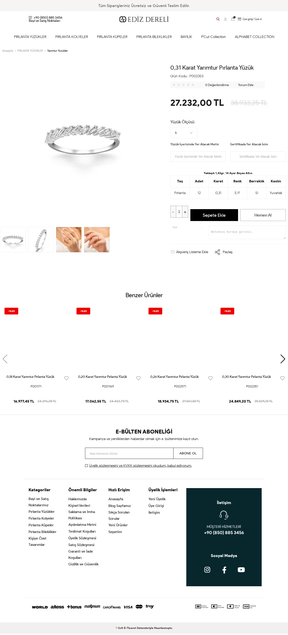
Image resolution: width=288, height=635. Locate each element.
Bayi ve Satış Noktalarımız (39, 504)
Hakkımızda (77, 501)
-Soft (119, 629)
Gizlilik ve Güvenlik (83, 566)
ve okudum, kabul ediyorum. (140, 467)
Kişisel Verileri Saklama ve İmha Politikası (81, 513)
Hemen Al (263, 215)
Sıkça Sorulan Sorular (119, 517)
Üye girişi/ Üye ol (249, 19)
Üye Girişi (156, 508)
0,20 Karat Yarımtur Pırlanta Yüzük (102, 378)
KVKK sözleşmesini (138, 467)
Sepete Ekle (214, 215)
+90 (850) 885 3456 (45, 17)
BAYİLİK (186, 37)
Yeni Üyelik (157, 501)
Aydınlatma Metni (82, 526)
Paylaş (227, 253)
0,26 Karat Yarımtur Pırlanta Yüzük (174, 378)
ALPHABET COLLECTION (254, 37)
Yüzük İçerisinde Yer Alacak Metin (194, 144)
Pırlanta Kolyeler (41, 520)
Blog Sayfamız (119, 508)
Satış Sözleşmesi (81, 547)
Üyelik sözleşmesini (104, 467)
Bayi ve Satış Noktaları (44, 20)
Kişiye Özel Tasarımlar (37, 543)
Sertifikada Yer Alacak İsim (249, 144)
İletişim (154, 514)
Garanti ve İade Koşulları (80, 556)
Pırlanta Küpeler (41, 527)
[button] (283, 360)
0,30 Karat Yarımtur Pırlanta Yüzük (246, 378)
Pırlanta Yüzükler (42, 513)
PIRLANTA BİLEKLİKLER (154, 37)
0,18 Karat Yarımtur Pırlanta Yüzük (30, 378)
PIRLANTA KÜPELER (112, 37)
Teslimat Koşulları (82, 533)
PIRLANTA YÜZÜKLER (30, 37)
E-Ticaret (130, 629)
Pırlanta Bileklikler (42, 534)
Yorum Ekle (246, 85)
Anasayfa (115, 501)
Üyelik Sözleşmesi (82, 540)
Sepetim (115, 534)
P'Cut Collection (213, 37)
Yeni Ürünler (118, 527)
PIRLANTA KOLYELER (71, 37)
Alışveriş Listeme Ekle (189, 253)
